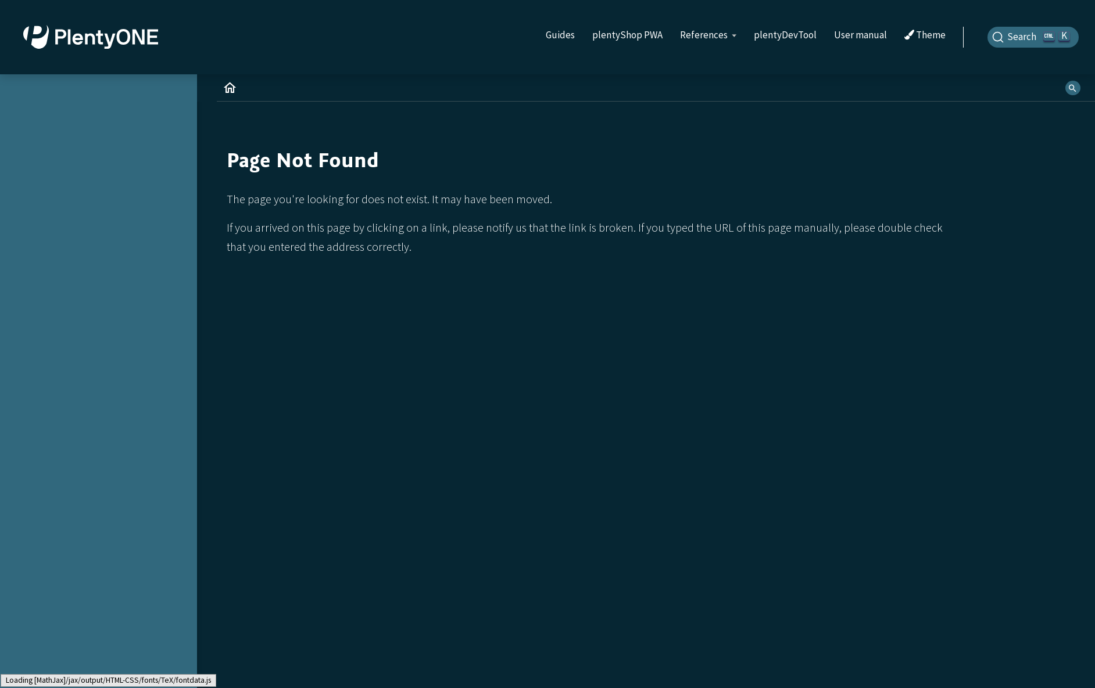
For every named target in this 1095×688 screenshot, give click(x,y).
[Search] (1033, 37)
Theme (925, 35)
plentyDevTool (785, 34)
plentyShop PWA (627, 34)
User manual (860, 34)
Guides (560, 34)
